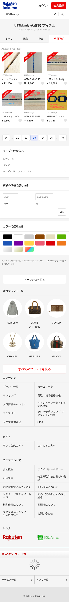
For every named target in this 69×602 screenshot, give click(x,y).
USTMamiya (7, 75)
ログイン (42, 5)
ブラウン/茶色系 (44, 237)
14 (43, 137)
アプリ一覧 (42, 579)
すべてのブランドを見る (34, 369)
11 (17, 137)
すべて (9, 38)
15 (51, 137)
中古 (41, 38)
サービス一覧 (9, 579)
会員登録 (59, 5)
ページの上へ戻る (34, 279)
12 (26, 137)
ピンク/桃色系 (44, 243)
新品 (25, 38)
